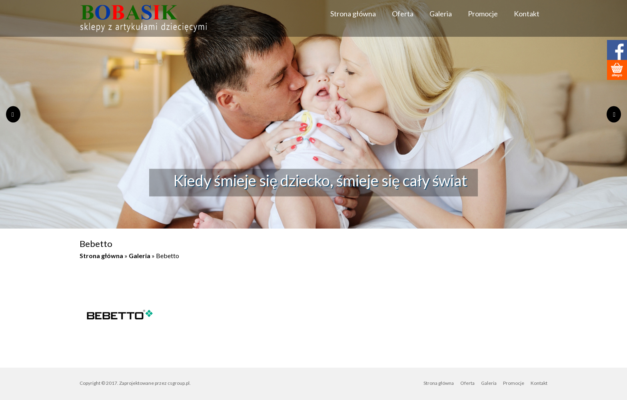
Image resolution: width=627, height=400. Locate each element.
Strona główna (353, 13)
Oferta (402, 13)
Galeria (440, 13)
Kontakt (526, 13)
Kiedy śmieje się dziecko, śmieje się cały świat (320, 180)
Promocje (483, 13)
